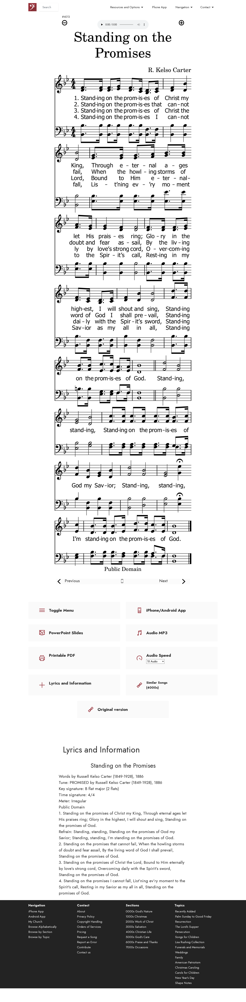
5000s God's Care (137, 950)
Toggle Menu (61, 610)
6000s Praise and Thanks (142, 955)
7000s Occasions (137, 960)
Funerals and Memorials (190, 960)
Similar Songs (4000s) (156, 685)
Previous (72, 581)
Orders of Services (89, 939)
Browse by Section (40, 945)
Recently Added (185, 924)
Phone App (159, 7)
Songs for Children (187, 950)
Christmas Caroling (187, 980)
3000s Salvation (136, 939)
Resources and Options (125, 7)
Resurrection (183, 934)
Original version (113, 709)
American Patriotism (187, 975)
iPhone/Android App (166, 610)
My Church (35, 934)
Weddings (181, 965)
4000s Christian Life (139, 945)
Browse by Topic (39, 950)
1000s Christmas (136, 929)
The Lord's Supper (187, 939)
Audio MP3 (156, 633)
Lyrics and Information (70, 683)
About (81, 924)
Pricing (81, 945)
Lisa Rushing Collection (189, 955)
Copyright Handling (89, 934)
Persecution (182, 945)
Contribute (84, 960)
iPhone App (36, 924)
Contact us (84, 965)
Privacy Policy (85, 929)
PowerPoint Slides (66, 633)
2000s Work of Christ (139, 934)
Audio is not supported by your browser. (123, 24)
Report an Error (87, 955)
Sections (132, 918)
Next (163, 581)
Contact (205, 7)
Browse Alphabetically (42, 939)
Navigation (182, 7)
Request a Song (87, 950)
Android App (36, 929)
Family (179, 970)
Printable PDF (62, 655)
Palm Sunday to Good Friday (193, 929)
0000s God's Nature (139, 924)
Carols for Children (187, 985)
